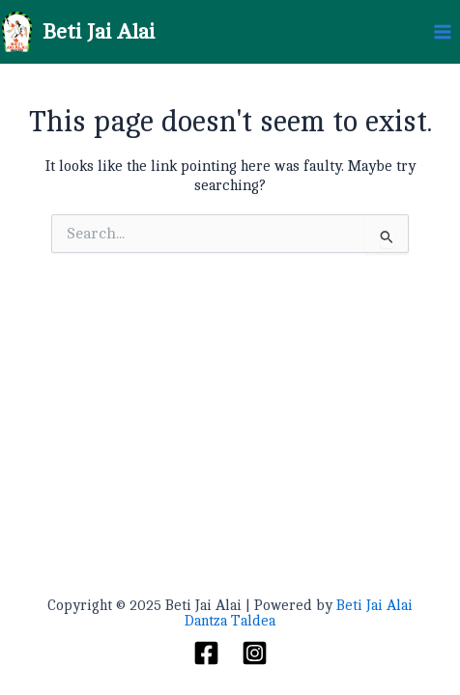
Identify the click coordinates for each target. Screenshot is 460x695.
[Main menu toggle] (443, 32)
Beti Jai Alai (99, 31)
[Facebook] (206, 653)
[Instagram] (255, 653)
